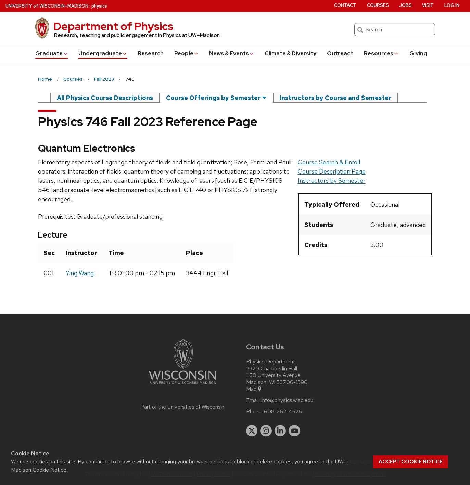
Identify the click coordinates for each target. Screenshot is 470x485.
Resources (381, 53)
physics (99, 6)
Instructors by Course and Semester (335, 98)
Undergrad (102, 53)
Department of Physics (113, 26)
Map (254, 389)
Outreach (340, 53)
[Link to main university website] (182, 385)
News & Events (231, 53)
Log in (451, 5)
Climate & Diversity (290, 53)
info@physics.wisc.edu (287, 400)
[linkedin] (280, 431)
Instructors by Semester (332, 180)
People (186, 53)
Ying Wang (80, 273)
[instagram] (266, 431)
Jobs (405, 5)
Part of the (182, 407)
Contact (345, 5)
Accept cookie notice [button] (411, 461)
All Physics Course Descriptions (105, 98)
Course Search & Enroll (329, 162)
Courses (378, 5)
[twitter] (252, 431)
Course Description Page (332, 171)
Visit (428, 5)
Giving (418, 53)
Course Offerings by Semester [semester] (213, 98)
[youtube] (294, 431)
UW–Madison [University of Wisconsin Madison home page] (46, 6)
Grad (51, 53)
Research (151, 53)
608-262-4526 (283, 411)
